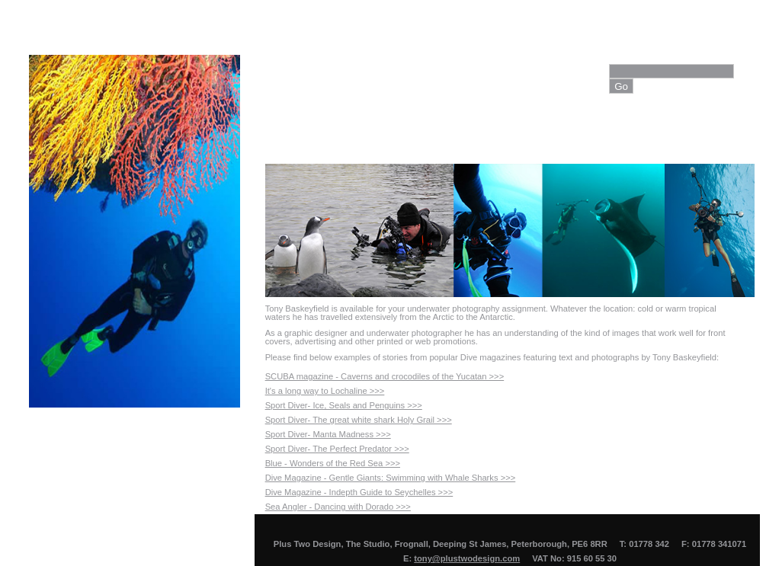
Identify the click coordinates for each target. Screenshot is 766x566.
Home (280, 129)
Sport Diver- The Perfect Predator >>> (337, 448)
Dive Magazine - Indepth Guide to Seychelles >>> (359, 492)
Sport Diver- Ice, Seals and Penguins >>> (343, 405)
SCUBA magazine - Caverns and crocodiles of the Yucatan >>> (385, 376)
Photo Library (512, 129)
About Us (343, 129)
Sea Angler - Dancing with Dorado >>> (338, 506)
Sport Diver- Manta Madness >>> (328, 434)
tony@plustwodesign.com (467, 558)
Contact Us (600, 129)
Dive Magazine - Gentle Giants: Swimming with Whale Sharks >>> (390, 477)
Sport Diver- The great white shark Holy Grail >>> (358, 419)
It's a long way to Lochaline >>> (325, 390)
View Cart (676, 129)
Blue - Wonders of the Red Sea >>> (332, 463)
